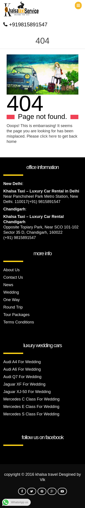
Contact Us (13, 277)
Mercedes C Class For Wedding (31, 399)
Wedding (11, 292)
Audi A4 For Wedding (22, 362)
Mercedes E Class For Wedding (31, 406)
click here (48, 136)
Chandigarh (14, 209)
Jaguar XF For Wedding (24, 384)
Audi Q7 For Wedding (22, 377)
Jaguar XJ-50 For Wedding (27, 392)
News (8, 285)
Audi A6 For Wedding (22, 369)
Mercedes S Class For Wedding (31, 414)
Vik (42, 479)
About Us (11, 270)
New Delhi (12, 183)
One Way (11, 300)
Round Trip (13, 307)
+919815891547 (28, 24)
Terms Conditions (18, 322)
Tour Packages (16, 314)
